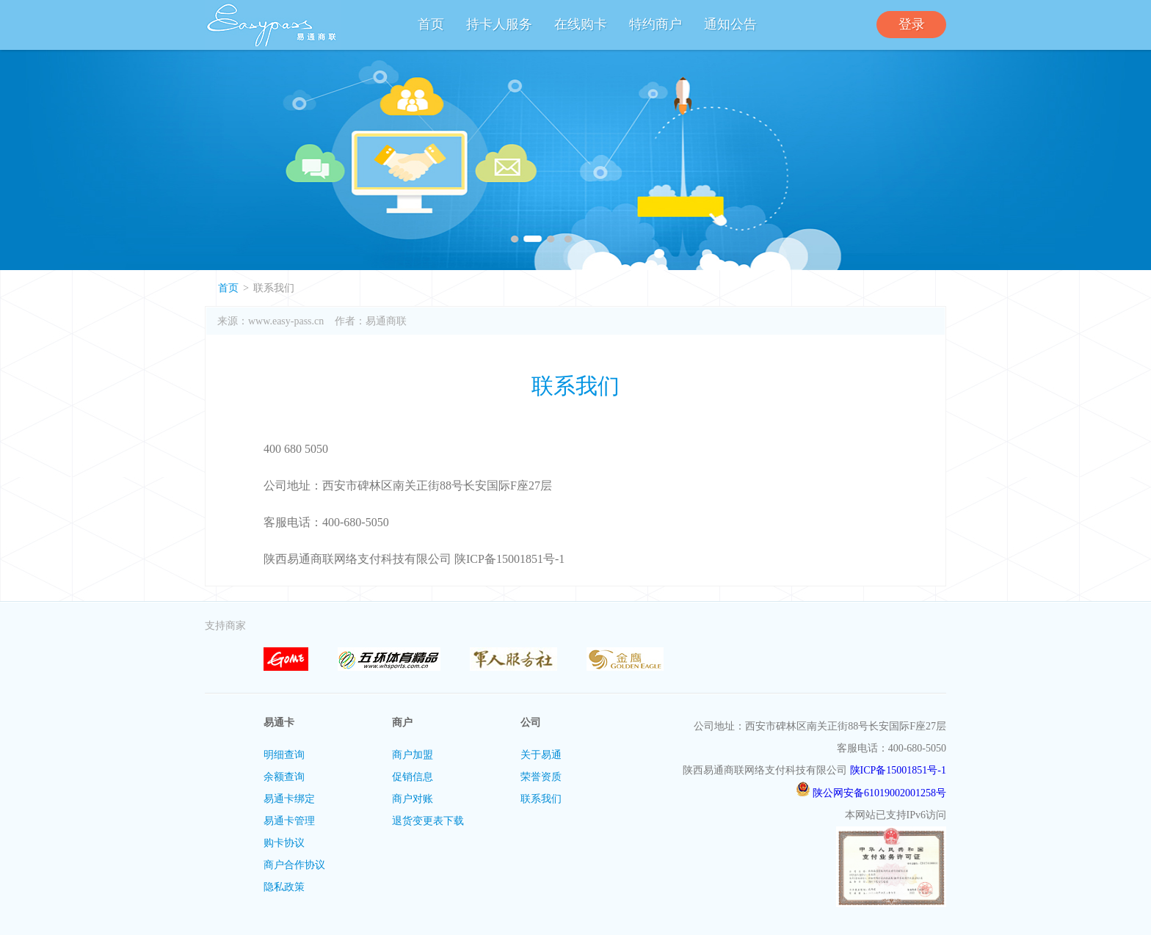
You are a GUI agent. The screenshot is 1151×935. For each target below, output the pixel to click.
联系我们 (541, 798)
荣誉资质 (541, 776)
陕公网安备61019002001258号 (871, 792)
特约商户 (655, 24)
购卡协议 (284, 842)
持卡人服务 (499, 24)
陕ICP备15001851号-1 (898, 770)
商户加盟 (412, 754)
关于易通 (541, 754)
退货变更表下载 (428, 820)
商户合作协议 (294, 864)
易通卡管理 (289, 820)
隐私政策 (284, 886)
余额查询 (284, 776)
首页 (431, 24)
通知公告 (730, 24)
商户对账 (412, 798)
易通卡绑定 (289, 798)
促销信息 (412, 776)
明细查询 (284, 754)
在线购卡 (580, 24)
